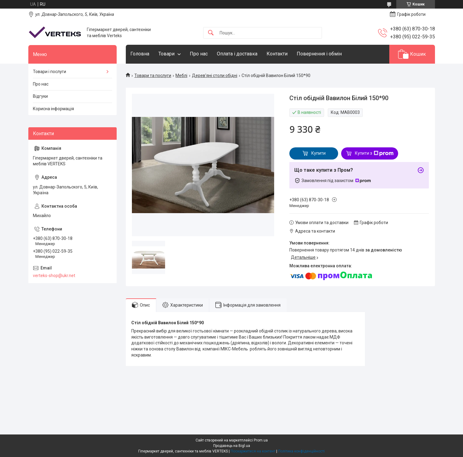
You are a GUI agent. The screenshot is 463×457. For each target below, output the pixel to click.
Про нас (199, 54)
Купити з (374, 153)
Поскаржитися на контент (253, 451)
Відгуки (40, 96)
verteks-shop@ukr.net (54, 275)
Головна (139, 54)
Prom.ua (261, 440)
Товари (166, 54)
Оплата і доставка (237, 54)
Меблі (181, 75)
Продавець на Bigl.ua (231, 446)
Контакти (277, 54)
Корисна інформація (53, 108)
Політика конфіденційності (301, 451)
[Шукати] (211, 33)
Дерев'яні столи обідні (214, 75)
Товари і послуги (49, 71)
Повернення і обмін (319, 54)
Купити (318, 153)
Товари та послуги (152, 75)
